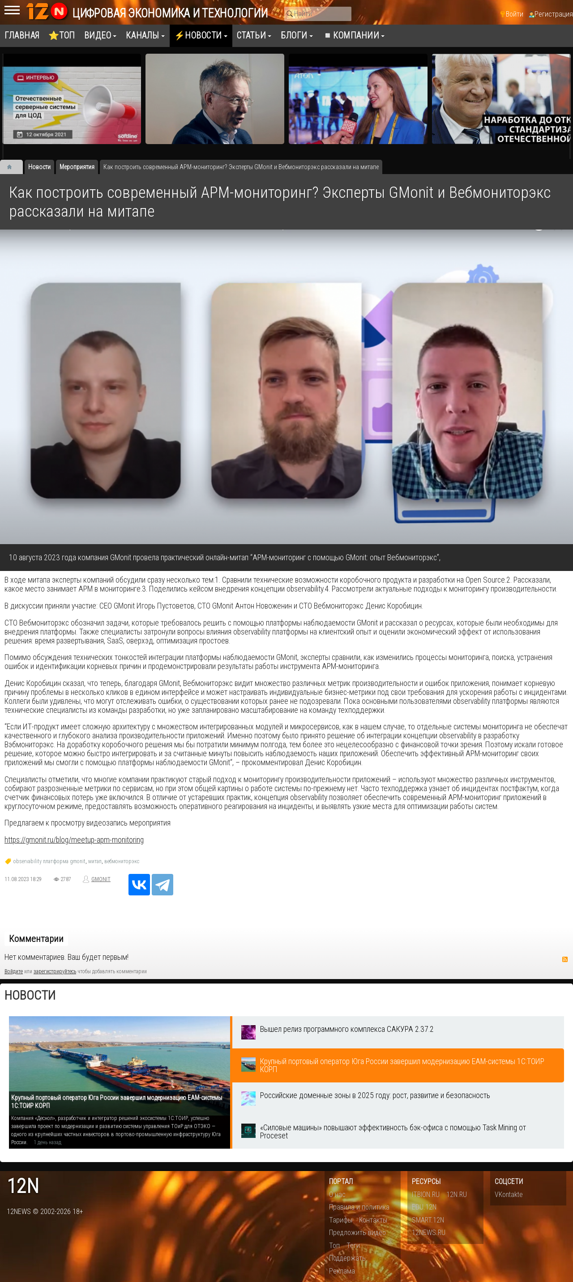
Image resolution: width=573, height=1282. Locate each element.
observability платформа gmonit (49, 861)
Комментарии (36, 938)
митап (95, 861)
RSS (565, 959)
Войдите (13, 971)
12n (23, 1186)
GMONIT (101, 879)
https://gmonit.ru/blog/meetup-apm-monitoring (74, 839)
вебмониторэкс (121, 861)
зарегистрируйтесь (55, 971)
